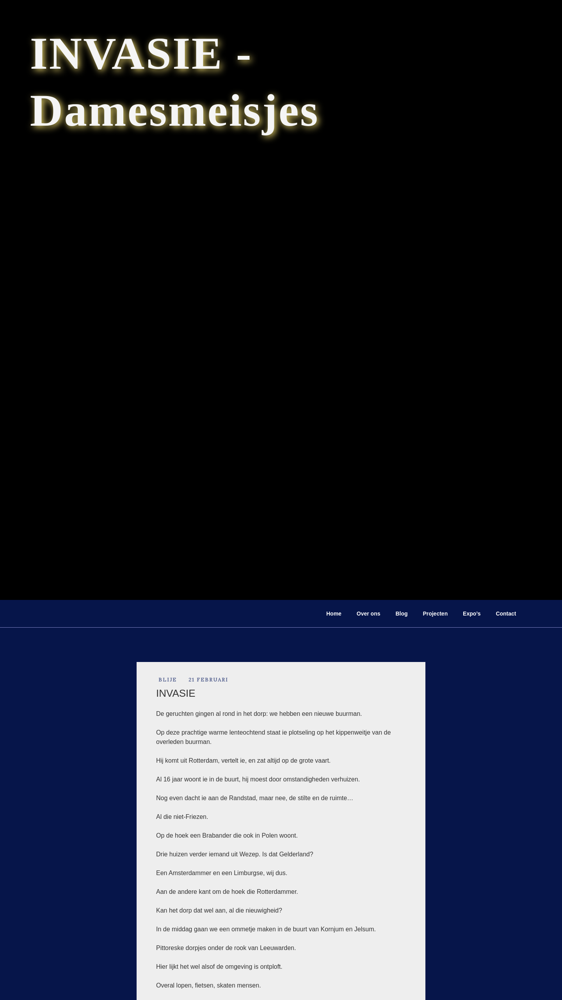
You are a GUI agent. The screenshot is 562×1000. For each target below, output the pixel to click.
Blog (401, 613)
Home (333, 613)
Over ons (369, 613)
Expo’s (471, 613)
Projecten (435, 613)
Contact (506, 613)
